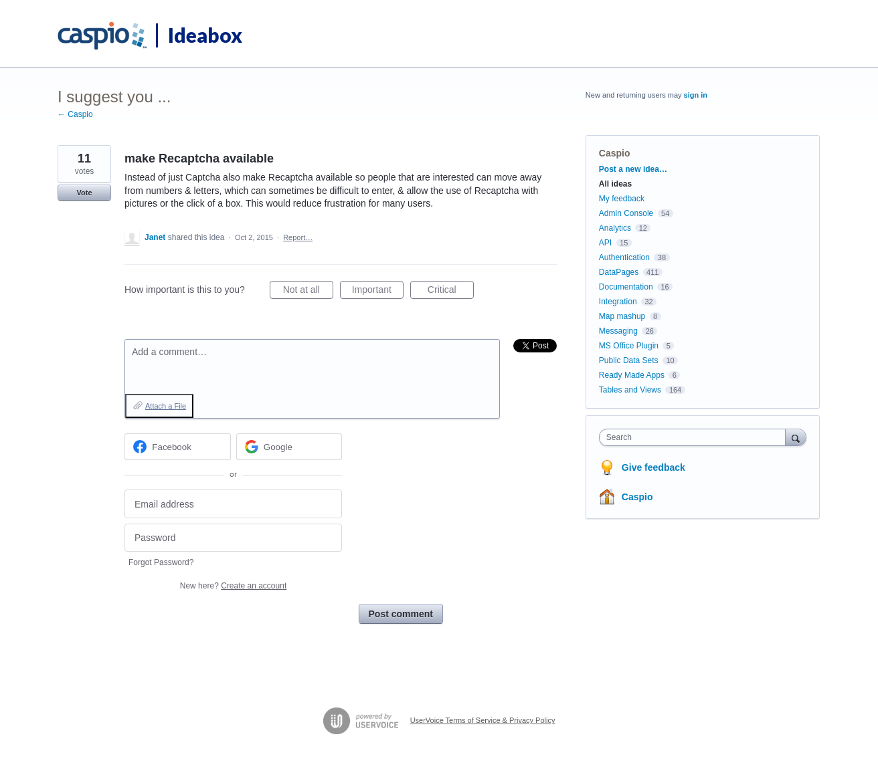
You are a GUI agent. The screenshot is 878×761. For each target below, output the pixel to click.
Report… (298, 237)
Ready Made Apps (632, 375)
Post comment (401, 614)
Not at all (308, 291)
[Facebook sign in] (177, 446)
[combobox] (696, 437)
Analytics (615, 228)
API (605, 242)
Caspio (614, 153)
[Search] (795, 437)
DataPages (618, 272)
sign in (695, 95)
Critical (451, 291)
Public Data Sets (628, 360)
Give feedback (653, 467)
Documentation (626, 287)
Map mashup (622, 316)
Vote (84, 193)
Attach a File (165, 406)
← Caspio (75, 114)
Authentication (624, 257)
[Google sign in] (289, 446)
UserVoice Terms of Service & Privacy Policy (482, 720)
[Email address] (233, 504)
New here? (233, 585)
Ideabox (205, 35)
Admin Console (626, 213)
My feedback (621, 198)
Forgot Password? (160, 562)
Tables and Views (630, 390)
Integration (618, 301)
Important (378, 291)
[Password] (233, 538)
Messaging (618, 331)
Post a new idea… (633, 169)
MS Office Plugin (628, 345)
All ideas (615, 184)
